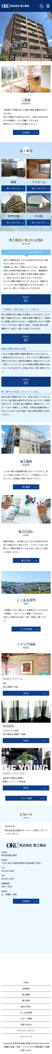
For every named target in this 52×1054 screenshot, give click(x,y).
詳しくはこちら (13, 188)
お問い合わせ (26, 1024)
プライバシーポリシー (26, 1030)
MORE (26, 693)
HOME (26, 982)
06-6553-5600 (7, 870)
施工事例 (26, 1000)
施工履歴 (26, 486)
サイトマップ (26, 1036)
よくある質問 (26, 629)
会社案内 (26, 132)
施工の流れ (26, 560)
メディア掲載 (26, 798)
